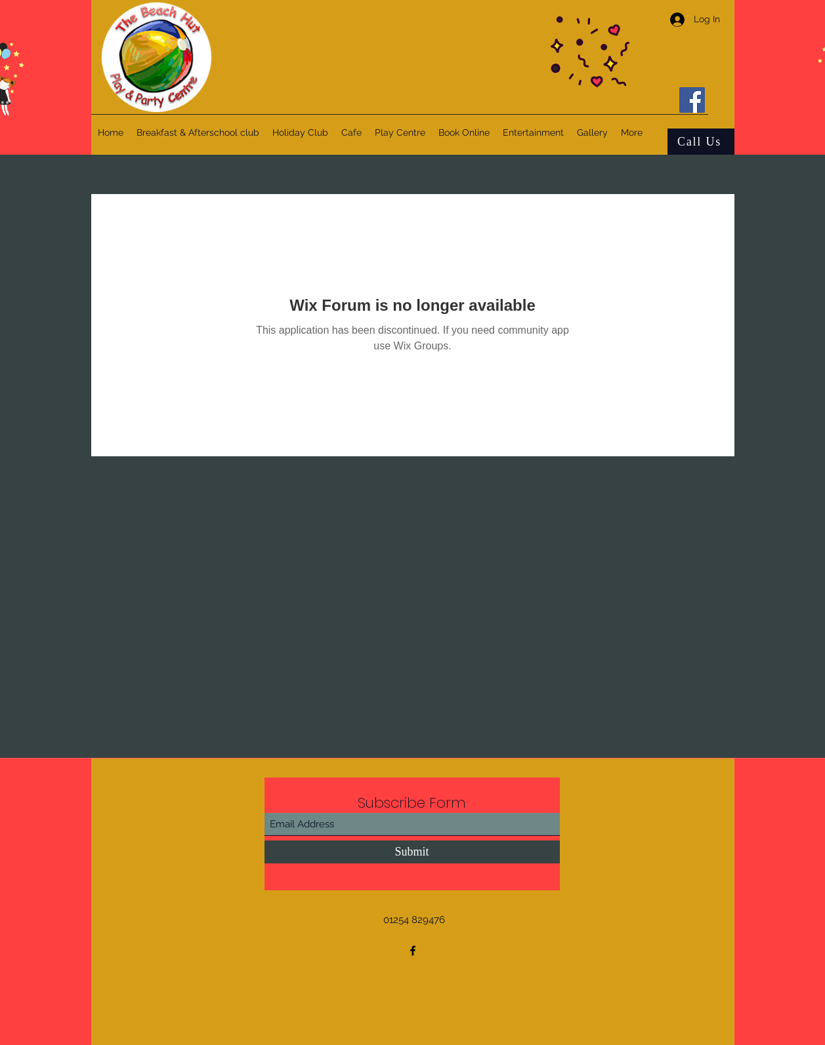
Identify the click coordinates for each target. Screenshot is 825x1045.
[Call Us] (700, 141)
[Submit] (412, 851)
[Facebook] (692, 100)
